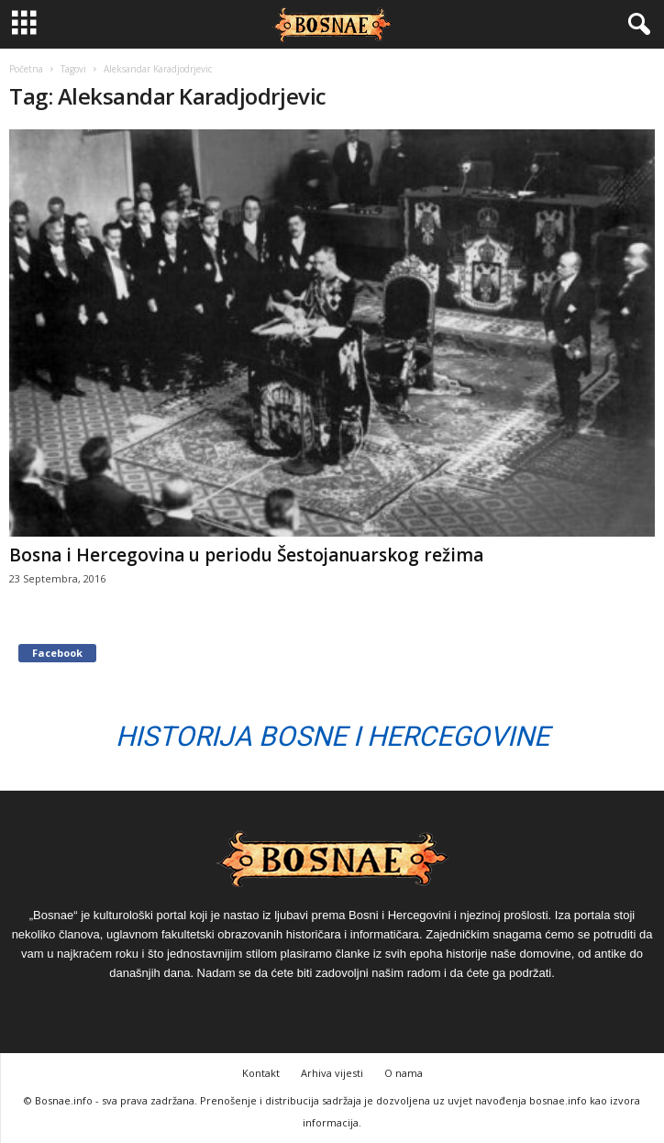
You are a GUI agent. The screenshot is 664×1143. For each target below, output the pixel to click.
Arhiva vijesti (332, 1073)
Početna (26, 68)
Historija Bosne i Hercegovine (332, 736)
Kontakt (261, 1073)
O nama (403, 1073)
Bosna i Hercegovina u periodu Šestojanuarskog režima (246, 555)
